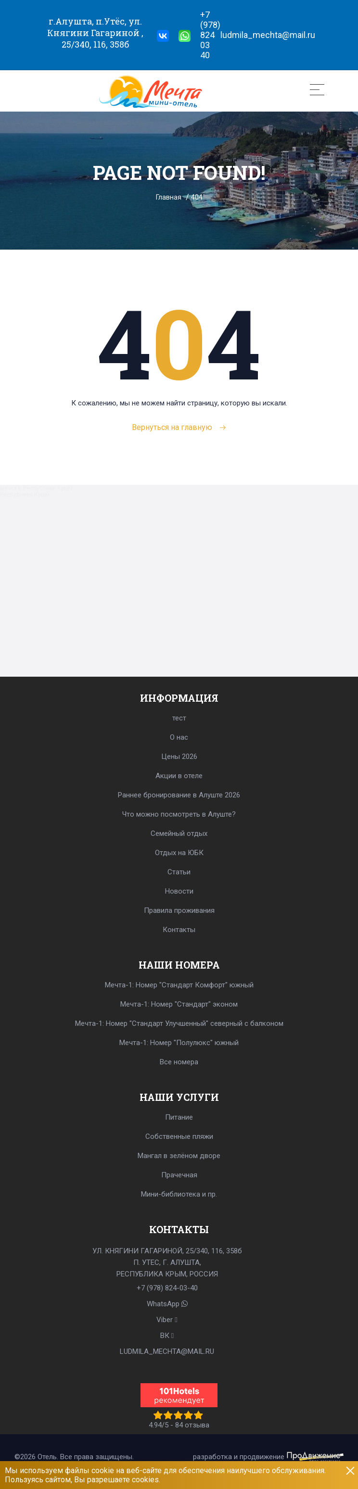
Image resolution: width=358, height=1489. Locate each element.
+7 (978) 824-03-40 (167, 1288)
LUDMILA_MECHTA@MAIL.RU (167, 1351)
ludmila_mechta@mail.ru (267, 35)
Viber (166, 1320)
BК (167, 1335)
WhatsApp (167, 1304)
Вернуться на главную (179, 427)
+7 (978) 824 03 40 (210, 35)
